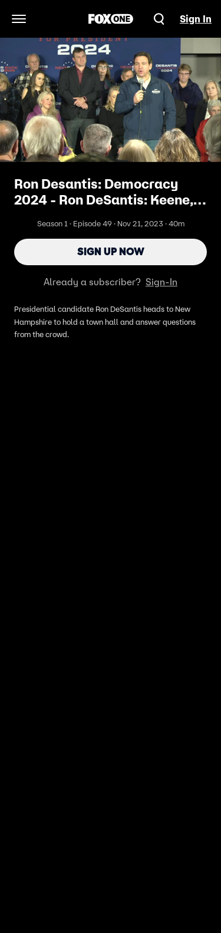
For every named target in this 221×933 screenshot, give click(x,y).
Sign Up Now (110, 252)
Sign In (196, 19)
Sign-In (161, 282)
